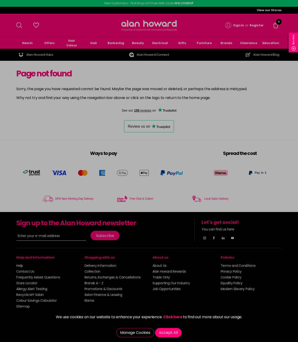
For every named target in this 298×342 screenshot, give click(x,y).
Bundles (293, 42)
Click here (172, 317)
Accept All (168, 332)
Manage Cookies (135, 332)
